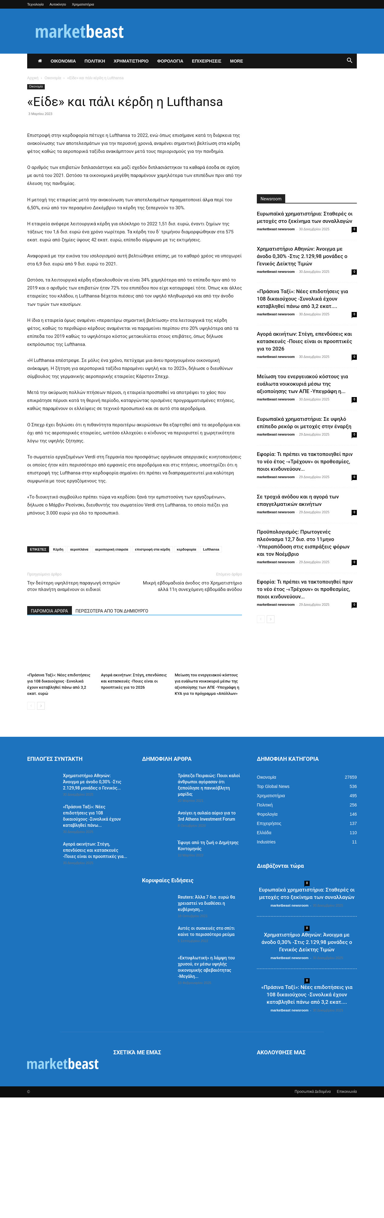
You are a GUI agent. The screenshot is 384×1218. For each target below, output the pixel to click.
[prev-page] (31, 826)
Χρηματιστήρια (83, 4)
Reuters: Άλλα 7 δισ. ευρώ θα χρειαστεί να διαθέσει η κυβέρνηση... (206, 1023)
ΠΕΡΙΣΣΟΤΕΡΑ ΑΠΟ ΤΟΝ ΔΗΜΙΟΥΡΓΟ (112, 731)
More (236, 61)
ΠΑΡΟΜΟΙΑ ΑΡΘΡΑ (49, 731)
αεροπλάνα (79, 670)
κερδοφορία (186, 670)
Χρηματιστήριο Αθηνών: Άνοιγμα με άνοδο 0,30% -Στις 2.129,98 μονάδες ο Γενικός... (92, 902)
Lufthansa (211, 670)
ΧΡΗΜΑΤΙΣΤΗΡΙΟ (131, 61)
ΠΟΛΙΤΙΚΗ (95, 61)
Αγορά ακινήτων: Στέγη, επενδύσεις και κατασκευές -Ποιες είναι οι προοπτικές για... (95, 970)
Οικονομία (52, 78)
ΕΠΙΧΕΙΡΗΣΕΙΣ (206, 61)
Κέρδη (58, 670)
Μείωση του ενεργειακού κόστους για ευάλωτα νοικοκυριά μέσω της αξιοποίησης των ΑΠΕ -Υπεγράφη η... (302, 383)
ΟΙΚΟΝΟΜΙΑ (63, 61)
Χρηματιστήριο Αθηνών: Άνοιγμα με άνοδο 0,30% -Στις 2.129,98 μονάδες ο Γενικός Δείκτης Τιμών (302, 256)
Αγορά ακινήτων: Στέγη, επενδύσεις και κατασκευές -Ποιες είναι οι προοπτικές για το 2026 (134, 801)
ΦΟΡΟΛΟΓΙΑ (170, 61)
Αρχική (32, 78)
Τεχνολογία (35, 4)
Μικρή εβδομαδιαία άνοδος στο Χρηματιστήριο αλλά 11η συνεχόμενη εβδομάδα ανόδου (192, 707)
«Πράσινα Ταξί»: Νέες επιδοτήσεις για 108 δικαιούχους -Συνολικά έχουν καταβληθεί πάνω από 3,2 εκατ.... (302, 298)
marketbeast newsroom (276, 229)
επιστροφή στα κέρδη (152, 670)
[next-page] (41, 826)
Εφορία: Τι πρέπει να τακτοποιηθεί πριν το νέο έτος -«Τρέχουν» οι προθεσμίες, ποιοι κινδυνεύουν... (305, 461)
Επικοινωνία (347, 1212)
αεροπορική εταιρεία (111, 670)
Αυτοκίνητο (57, 4)
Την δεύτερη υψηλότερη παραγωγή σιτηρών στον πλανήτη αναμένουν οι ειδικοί (73, 707)
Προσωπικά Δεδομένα (312, 1212)
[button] (349, 61)
